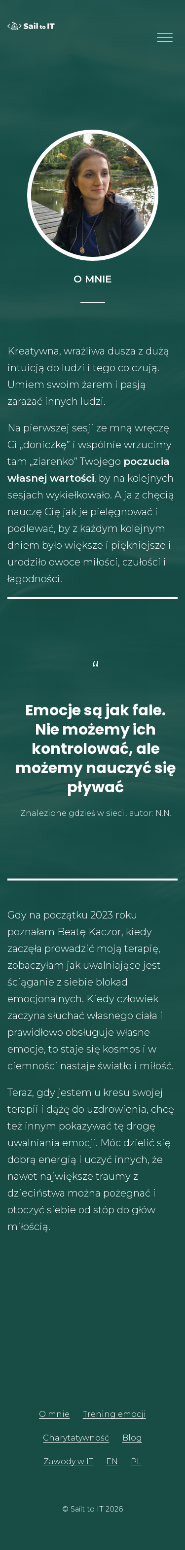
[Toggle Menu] (165, 37)
